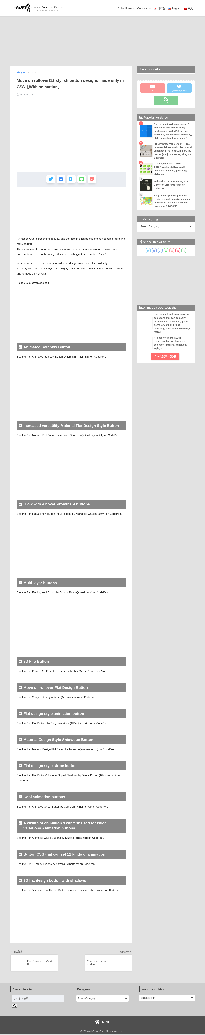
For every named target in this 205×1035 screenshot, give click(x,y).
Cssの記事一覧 (165, 360)
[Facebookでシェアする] (60, 179)
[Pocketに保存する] (92, 179)
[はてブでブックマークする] (71, 179)
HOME (102, 1023)
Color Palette (126, 8)
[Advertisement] (102, 39)
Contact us (144, 8)
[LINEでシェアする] (82, 179)
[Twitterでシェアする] (49, 179)
